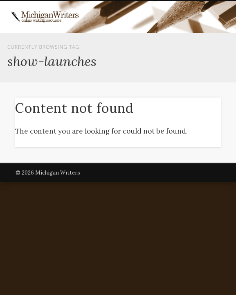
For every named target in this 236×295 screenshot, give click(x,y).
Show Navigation (195, 73)
